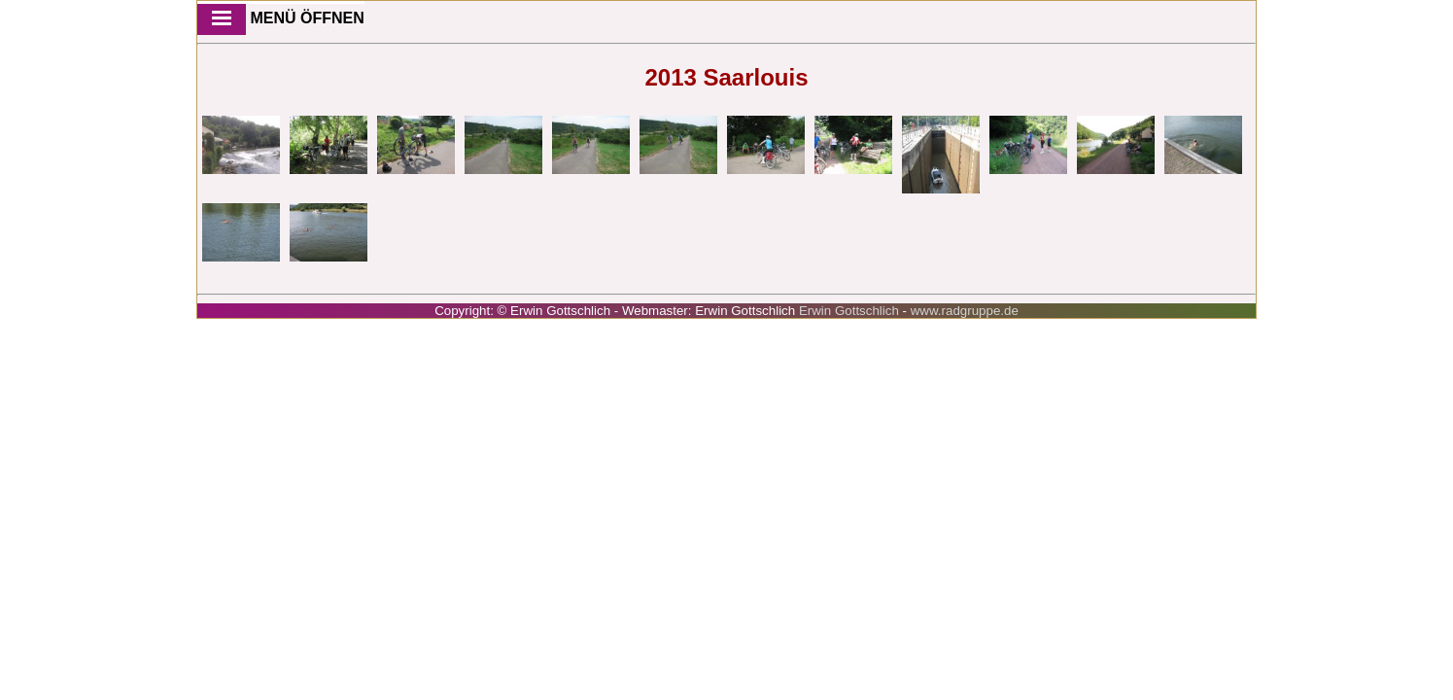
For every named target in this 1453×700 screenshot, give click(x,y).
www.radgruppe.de (965, 310)
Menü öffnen (280, 19)
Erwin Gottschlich (851, 310)
